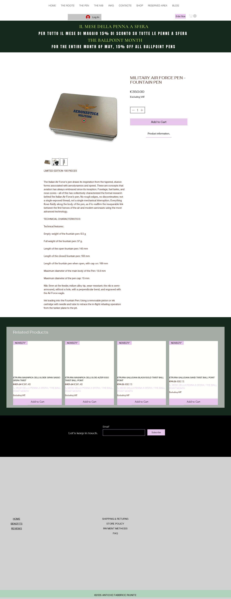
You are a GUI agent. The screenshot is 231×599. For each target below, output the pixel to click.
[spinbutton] (137, 110)
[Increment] (142, 110)
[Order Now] (180, 16)
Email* (106, 426)
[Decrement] (133, 110)
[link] (159, 133)
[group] (115, 373)
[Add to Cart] (37, 402)
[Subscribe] (156, 432)
